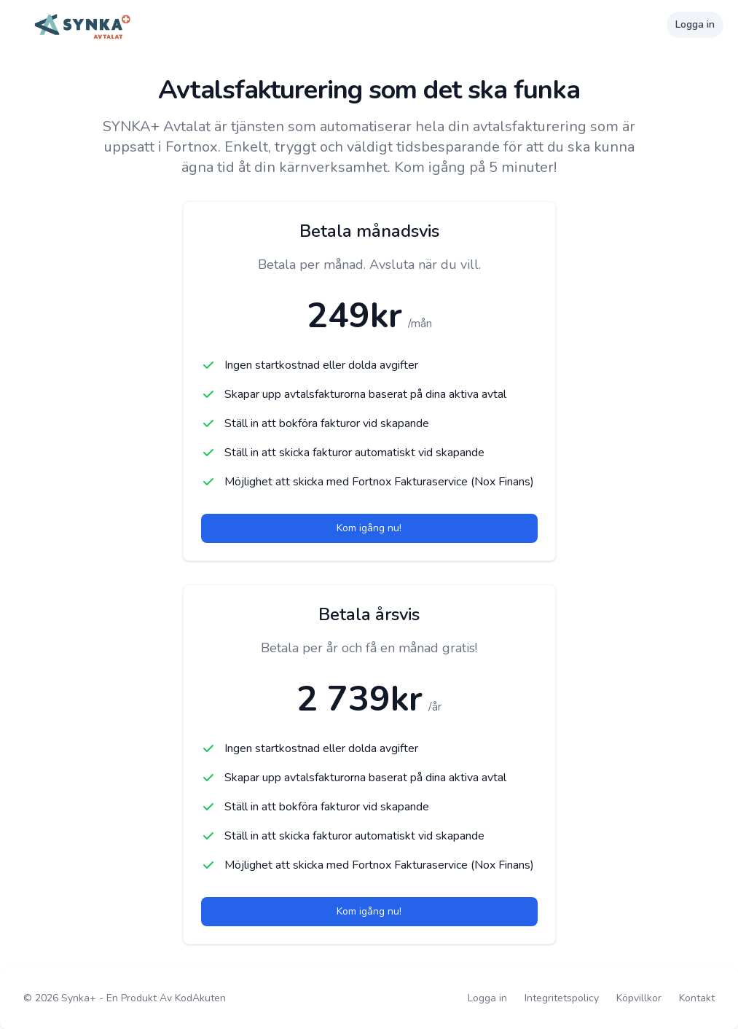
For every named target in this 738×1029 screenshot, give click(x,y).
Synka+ (78, 998)
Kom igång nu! (369, 528)
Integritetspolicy (562, 998)
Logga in (695, 24)
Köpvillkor (639, 998)
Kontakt (697, 998)
